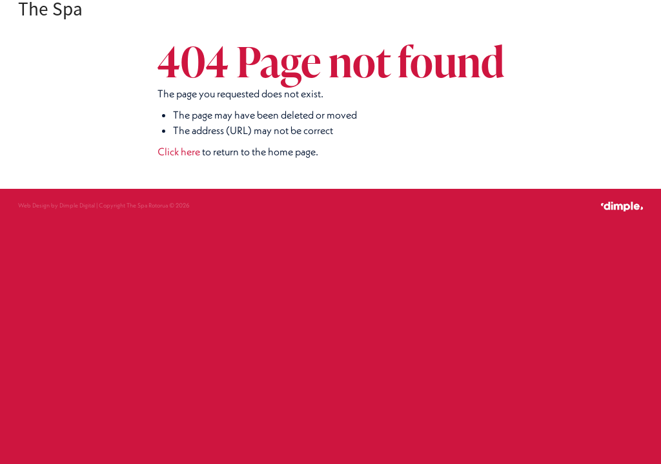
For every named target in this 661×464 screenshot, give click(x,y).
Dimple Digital (77, 205)
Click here (179, 151)
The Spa (50, 9)
